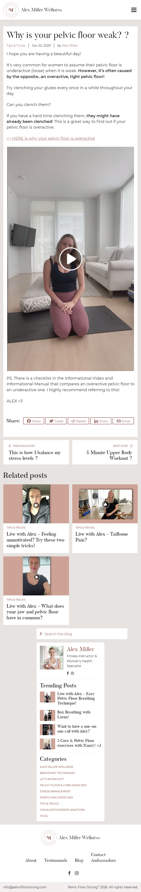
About (31, 860)
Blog (79, 860)
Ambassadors (103, 860)
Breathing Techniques (57, 772)
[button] (100, 10)
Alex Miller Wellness (56, 766)
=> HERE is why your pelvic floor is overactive (51, 138)
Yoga (44, 815)
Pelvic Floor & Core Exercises (63, 785)
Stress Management (55, 791)
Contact (98, 854)
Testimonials (55, 860)
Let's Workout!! (52, 778)
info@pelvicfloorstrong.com (24, 887)
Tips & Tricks (16, 46)
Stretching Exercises (56, 797)
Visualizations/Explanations (62, 809)
